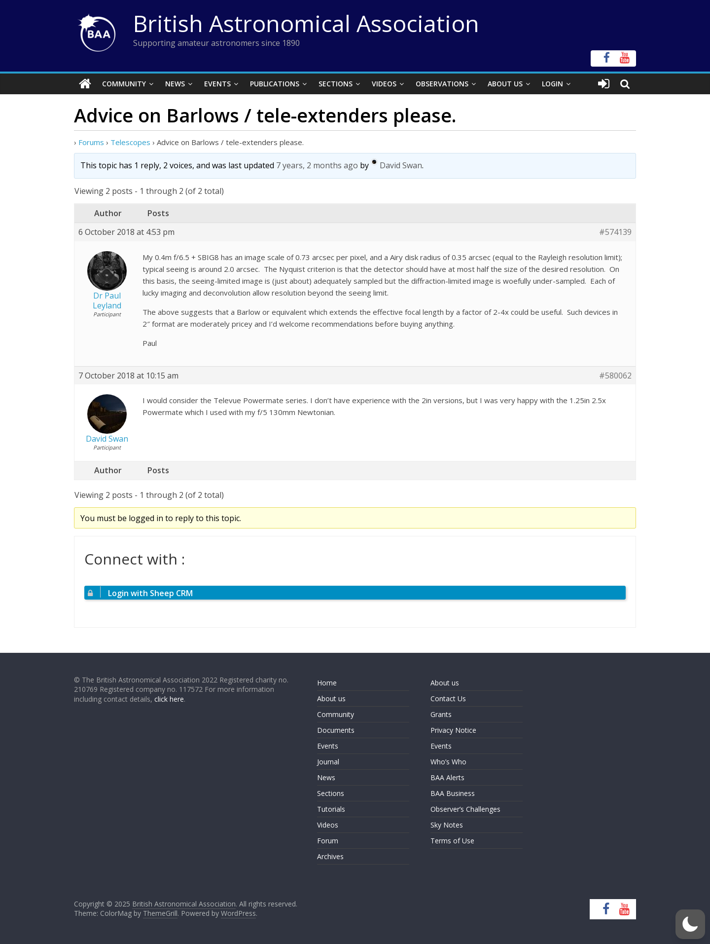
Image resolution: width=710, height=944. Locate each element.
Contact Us (448, 698)
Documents (336, 730)
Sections (336, 83)
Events (217, 83)
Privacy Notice (453, 730)
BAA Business (452, 793)
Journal (328, 761)
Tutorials (331, 809)
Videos (384, 83)
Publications (274, 83)
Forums (91, 142)
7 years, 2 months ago (317, 165)
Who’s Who (448, 761)
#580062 (615, 376)
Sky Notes (446, 825)
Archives (330, 856)
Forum (327, 840)
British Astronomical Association (306, 23)
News (175, 83)
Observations (442, 83)
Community (124, 83)
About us (331, 698)
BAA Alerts (447, 777)
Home (327, 682)
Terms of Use (452, 840)
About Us (505, 83)
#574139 (615, 232)
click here (169, 699)
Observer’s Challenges (465, 809)
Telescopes (130, 142)
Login (552, 83)
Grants (441, 714)
